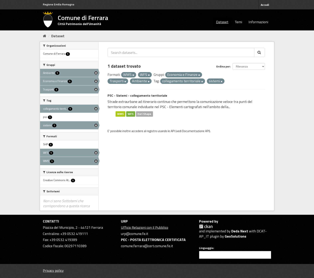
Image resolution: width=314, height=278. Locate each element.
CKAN (206, 226)
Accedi (265, 5)
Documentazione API (195, 131)
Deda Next (239, 231)
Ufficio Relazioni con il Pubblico (144, 227)
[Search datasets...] (181, 52)
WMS (120, 114)
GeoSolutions (235, 236)
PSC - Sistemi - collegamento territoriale (137, 95)
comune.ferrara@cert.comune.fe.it (147, 246)
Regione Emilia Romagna (58, 4)
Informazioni (258, 22)
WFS (131, 114)
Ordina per (223, 66)
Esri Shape (144, 114)
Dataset (222, 22)
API (173, 131)
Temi (238, 22)
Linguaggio (206, 248)
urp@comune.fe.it (134, 233)
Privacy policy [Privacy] (53, 270)
